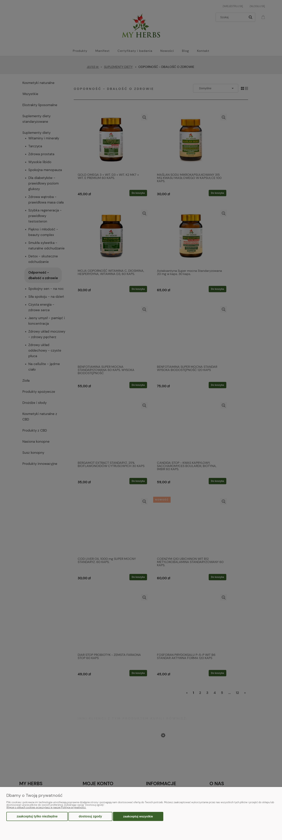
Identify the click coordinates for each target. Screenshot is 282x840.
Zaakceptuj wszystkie (138, 816)
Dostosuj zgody (90, 816)
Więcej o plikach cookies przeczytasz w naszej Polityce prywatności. (46, 807)
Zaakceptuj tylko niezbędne (37, 816)
